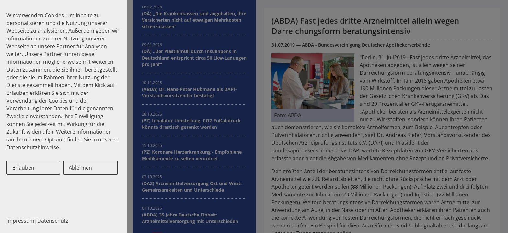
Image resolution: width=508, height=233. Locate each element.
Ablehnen (80, 167)
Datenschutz (52, 220)
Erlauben (23, 167)
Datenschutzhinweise (32, 147)
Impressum (20, 220)
